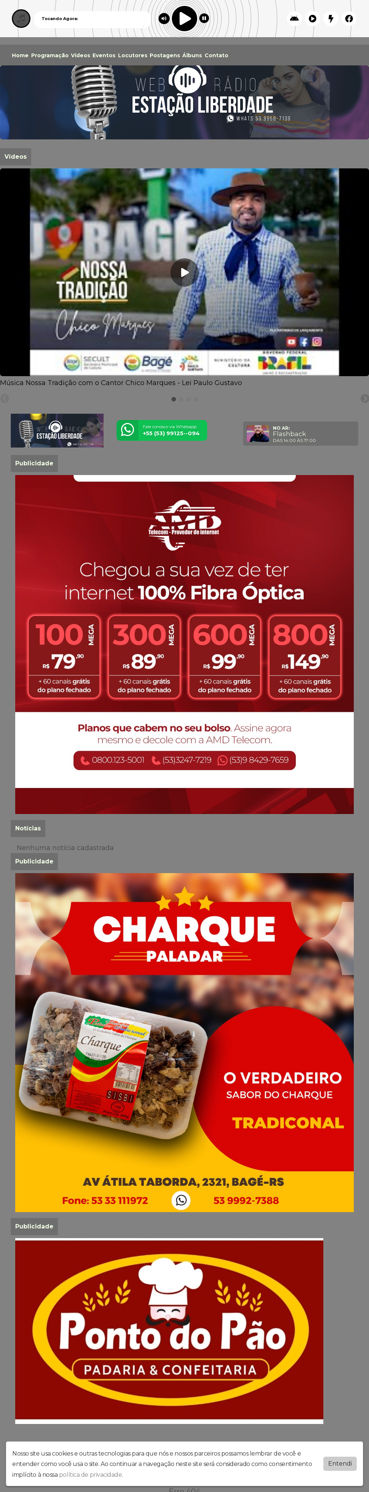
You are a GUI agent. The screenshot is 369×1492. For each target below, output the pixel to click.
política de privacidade (90, 1474)
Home (20, 55)
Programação (50, 55)
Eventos (103, 55)
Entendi (340, 1463)
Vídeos (80, 55)
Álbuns (192, 55)
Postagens (165, 55)
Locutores (132, 55)
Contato (216, 55)
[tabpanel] (184, 278)
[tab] (174, 399)
